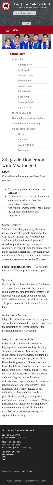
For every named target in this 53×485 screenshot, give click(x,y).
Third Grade (24, 80)
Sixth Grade (24, 97)
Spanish (22, 139)
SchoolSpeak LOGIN (24, 13)
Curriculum (18, 59)
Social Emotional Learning (26, 123)
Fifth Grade (24, 91)
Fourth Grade (25, 86)
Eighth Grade (25, 107)
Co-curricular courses (24, 129)
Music (21, 134)
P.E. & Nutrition (26, 145)
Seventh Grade (26, 102)
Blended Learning (21, 113)
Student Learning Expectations (29, 118)
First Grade (24, 70)
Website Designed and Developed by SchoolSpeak (26, 481)
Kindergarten (25, 65)
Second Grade (25, 75)
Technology (24, 150)
